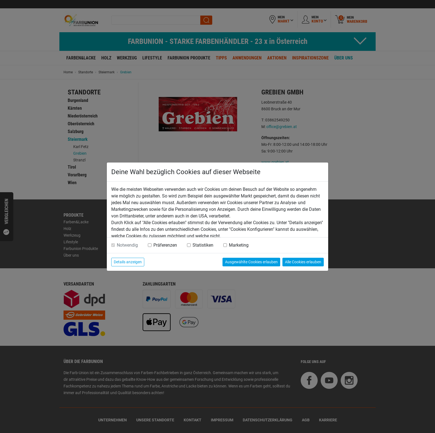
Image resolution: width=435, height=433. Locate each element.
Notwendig (127, 245)
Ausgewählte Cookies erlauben (251, 262)
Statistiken (203, 245)
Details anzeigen (128, 262)
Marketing (239, 245)
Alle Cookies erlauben (303, 262)
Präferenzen (165, 245)
